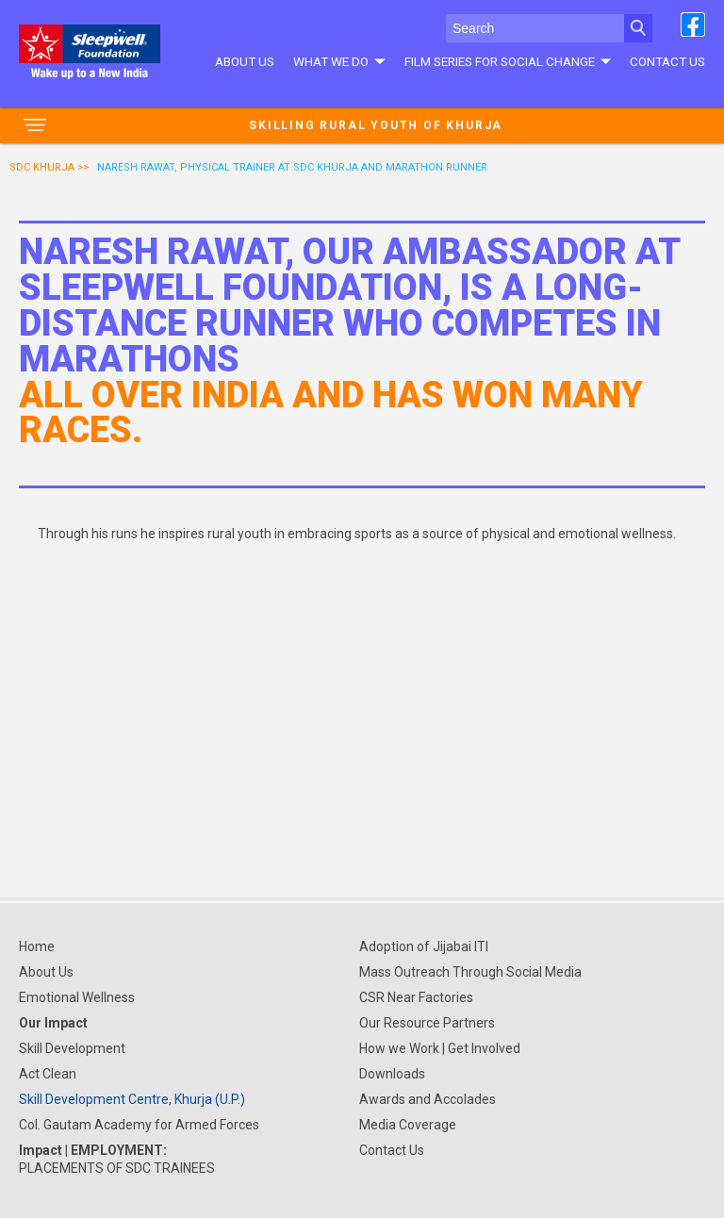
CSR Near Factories (416, 997)
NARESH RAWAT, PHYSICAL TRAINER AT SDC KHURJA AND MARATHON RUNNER (292, 167)
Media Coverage (407, 1124)
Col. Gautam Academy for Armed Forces (139, 1124)
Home (37, 946)
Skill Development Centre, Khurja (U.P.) (132, 1099)
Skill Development (72, 1048)
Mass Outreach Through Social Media (470, 971)
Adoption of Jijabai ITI (423, 946)
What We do (339, 61)
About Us (244, 61)
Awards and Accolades (427, 1099)
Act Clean (47, 1073)
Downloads (392, 1073)
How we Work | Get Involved (439, 1048)
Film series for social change (507, 61)
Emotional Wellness (77, 997)
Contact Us (667, 61)
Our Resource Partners (427, 1022)
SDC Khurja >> (49, 167)
